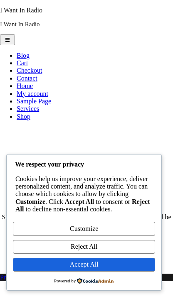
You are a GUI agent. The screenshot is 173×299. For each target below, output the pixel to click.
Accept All (84, 264)
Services (28, 108)
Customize (84, 228)
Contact (27, 78)
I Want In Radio (21, 10)
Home (25, 85)
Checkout (29, 70)
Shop (23, 116)
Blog (23, 55)
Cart (22, 62)
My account (32, 93)
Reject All (84, 246)
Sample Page (34, 101)
